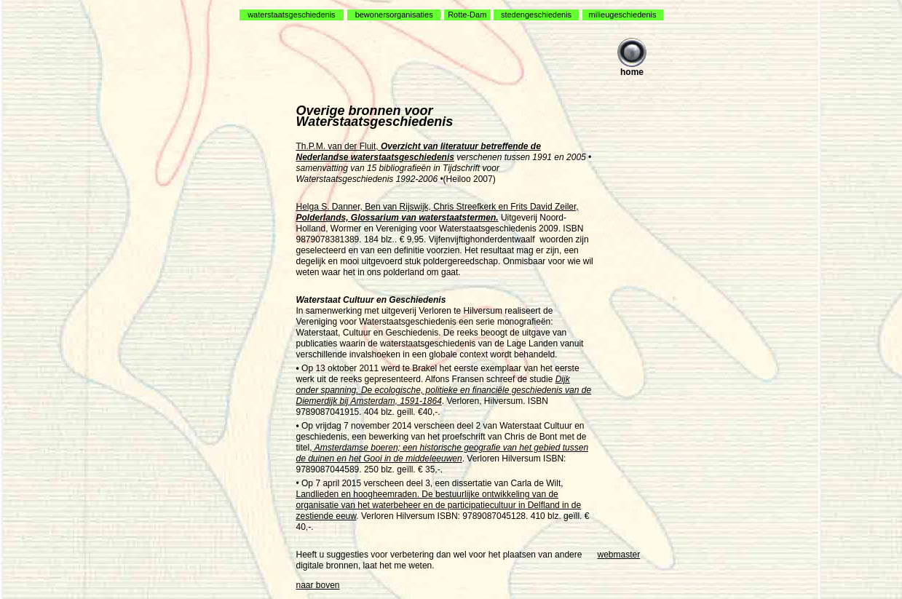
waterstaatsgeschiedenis (291, 14)
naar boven (318, 585)
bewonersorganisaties (394, 14)
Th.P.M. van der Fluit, (418, 151)
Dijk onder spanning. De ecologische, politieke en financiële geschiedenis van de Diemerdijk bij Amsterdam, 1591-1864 (444, 390)
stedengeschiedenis (536, 14)
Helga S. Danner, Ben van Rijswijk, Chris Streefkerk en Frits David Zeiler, (437, 212)
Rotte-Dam (467, 14)
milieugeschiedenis (623, 14)
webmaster (619, 555)
